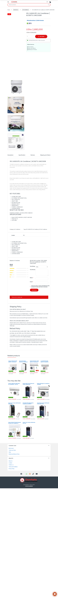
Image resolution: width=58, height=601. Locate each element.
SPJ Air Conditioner (43, 229)
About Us (10, 460)
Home (8, 9)
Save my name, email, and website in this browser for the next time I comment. (40, 286)
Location (10, 462)
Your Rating (32, 266)
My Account (11, 448)
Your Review (32, 269)
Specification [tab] (22, 155)
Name (31, 277)
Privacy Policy (11, 468)
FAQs (10, 452)
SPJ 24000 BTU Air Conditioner (32, 229)
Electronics (16, 9)
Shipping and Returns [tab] (45, 155)
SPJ (24, 235)
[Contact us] (55, 594)
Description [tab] (10, 155)
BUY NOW (42, 36)
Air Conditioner (26, 9)
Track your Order (12, 450)
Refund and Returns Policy (14, 454)
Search (48, 4)
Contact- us (11, 464)
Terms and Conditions (13, 466)
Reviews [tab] (33, 155)
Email (31, 281)
